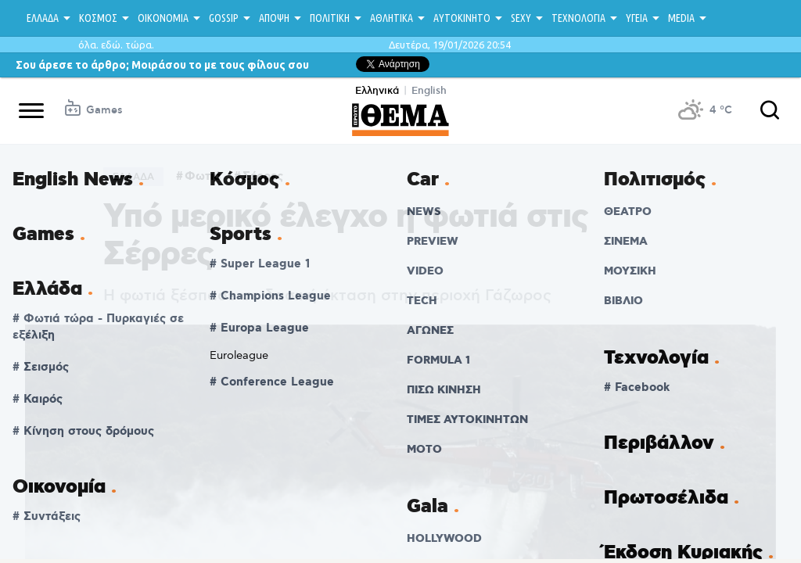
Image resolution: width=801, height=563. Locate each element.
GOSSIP (224, 18)
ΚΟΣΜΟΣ (98, 18)
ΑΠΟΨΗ (274, 18)
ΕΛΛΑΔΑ (43, 18)
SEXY (521, 18)
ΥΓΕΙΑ (637, 18)
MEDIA (681, 18)
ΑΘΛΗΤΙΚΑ (391, 18)
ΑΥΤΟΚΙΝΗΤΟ (461, 18)
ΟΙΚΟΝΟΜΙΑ (163, 18)
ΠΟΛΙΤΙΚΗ (330, 18)
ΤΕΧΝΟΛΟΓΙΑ (578, 18)
